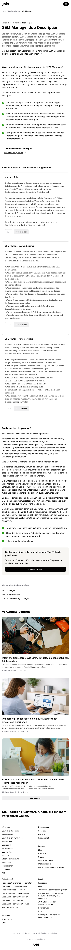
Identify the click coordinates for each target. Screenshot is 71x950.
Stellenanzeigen (44, 864)
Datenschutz (43, 908)
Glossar (41, 857)
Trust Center (7, 919)
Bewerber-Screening (10, 831)
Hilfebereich (43, 853)
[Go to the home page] (5, 4)
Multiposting (7, 855)
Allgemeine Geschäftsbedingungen (52, 890)
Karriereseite (7, 841)
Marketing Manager (11, 594)
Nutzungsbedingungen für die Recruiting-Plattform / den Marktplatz (50, 895)
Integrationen (7, 866)
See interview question (13, 153)
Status (4, 923)
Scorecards (6, 845)
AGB (40, 886)
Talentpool (6, 862)
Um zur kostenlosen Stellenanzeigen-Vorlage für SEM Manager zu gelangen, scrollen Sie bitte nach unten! (33, 52)
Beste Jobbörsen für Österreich (15, 897)
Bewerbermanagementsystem (14, 886)
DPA (40, 911)
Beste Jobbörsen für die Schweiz (15, 904)
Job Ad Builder (8, 852)
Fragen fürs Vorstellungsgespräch (52, 867)
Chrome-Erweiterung (10, 859)
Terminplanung (8, 848)
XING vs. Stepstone (10, 907)
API (3, 873)
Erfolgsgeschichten (46, 860)
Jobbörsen (6, 869)
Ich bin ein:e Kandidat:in (35, 939)
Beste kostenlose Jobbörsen (13, 890)
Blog (40, 850)
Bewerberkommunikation (12, 838)
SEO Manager (8, 590)
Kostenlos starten (35, 569)
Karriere (41, 834)
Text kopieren (21, 232)
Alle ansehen (35, 798)
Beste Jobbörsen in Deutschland (15, 893)
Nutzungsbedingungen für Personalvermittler (49, 916)
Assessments (7, 834)
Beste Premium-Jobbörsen (13, 900)
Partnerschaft (43, 838)
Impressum (42, 883)
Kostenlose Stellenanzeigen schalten (17, 883)
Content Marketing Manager (15, 598)
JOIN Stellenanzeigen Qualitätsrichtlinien (47, 903)
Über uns (42, 831)
